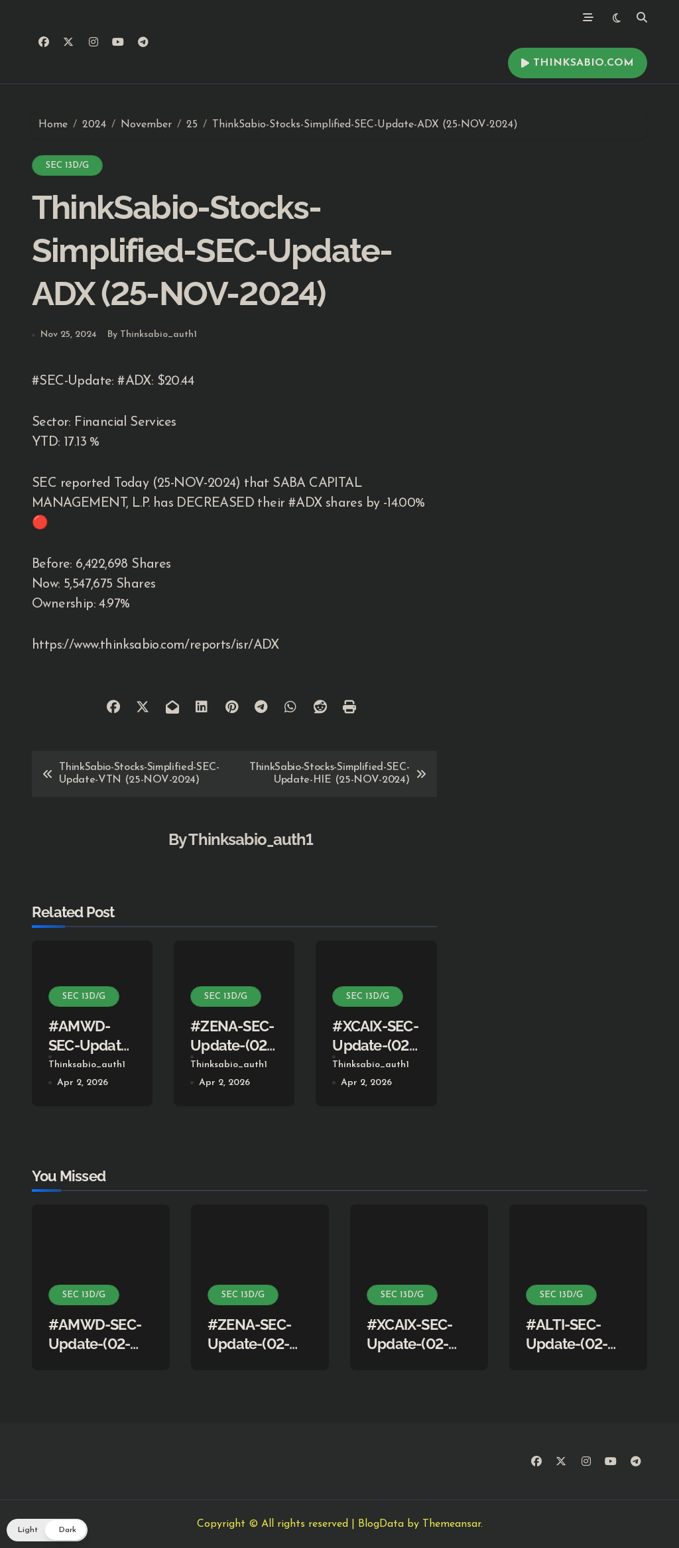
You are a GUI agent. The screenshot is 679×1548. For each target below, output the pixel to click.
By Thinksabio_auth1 (152, 335)
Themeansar (451, 1524)
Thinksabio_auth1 (250, 839)
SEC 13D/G (67, 165)
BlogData (381, 1524)
